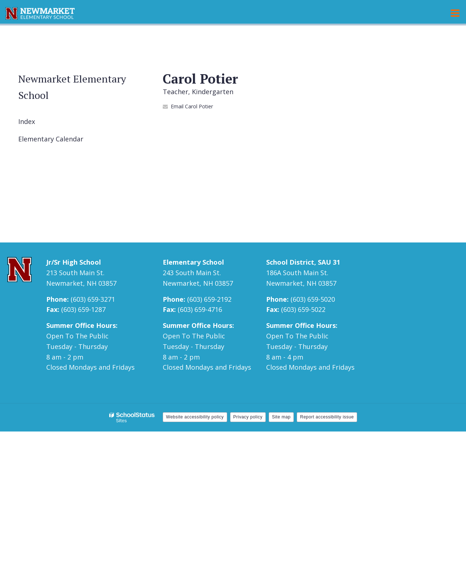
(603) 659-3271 (93, 299)
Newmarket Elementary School (72, 87)
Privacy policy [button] (247, 417)
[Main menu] (455, 12)
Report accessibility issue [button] (327, 417)
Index (26, 121)
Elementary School (193, 262)
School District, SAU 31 (303, 262)
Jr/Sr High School (73, 262)
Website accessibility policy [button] (195, 417)
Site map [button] (281, 417)
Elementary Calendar (50, 139)
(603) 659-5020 (313, 299)
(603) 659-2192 (209, 299)
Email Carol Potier (192, 106)
